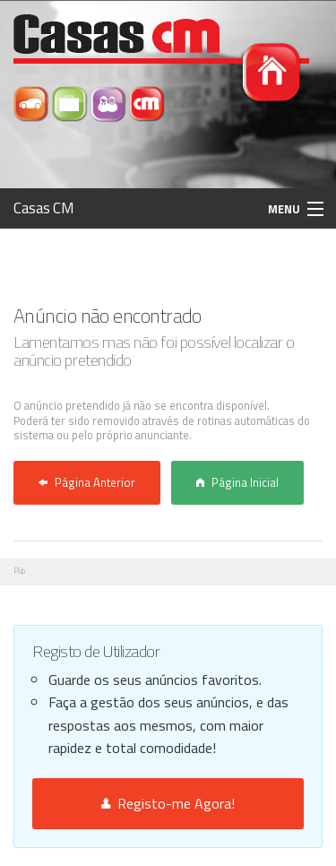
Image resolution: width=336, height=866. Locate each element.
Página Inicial (237, 482)
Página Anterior (87, 482)
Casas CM (43, 208)
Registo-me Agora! (168, 803)
